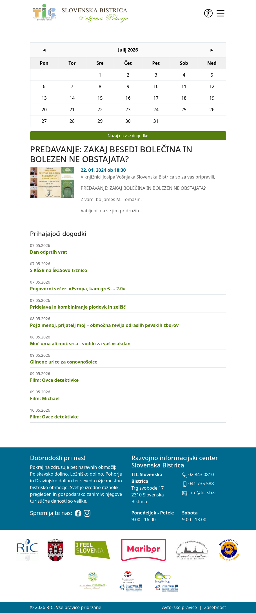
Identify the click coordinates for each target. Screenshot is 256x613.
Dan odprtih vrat (48, 252)
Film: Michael (45, 398)
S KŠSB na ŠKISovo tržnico (58, 270)
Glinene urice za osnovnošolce (63, 362)
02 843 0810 (198, 474)
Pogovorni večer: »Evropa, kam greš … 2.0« (78, 289)
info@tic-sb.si (199, 492)
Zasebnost (215, 607)
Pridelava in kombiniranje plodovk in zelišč (78, 307)
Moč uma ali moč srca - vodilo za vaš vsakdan (80, 343)
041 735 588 (198, 483)
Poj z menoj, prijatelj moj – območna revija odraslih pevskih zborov (104, 325)
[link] (209, 13)
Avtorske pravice (179, 607)
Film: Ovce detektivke (54, 380)
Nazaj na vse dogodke (128, 135)
